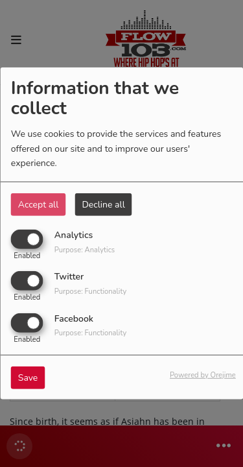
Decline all (103, 204)
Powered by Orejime (203, 374)
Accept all (38, 204)
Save (28, 377)
